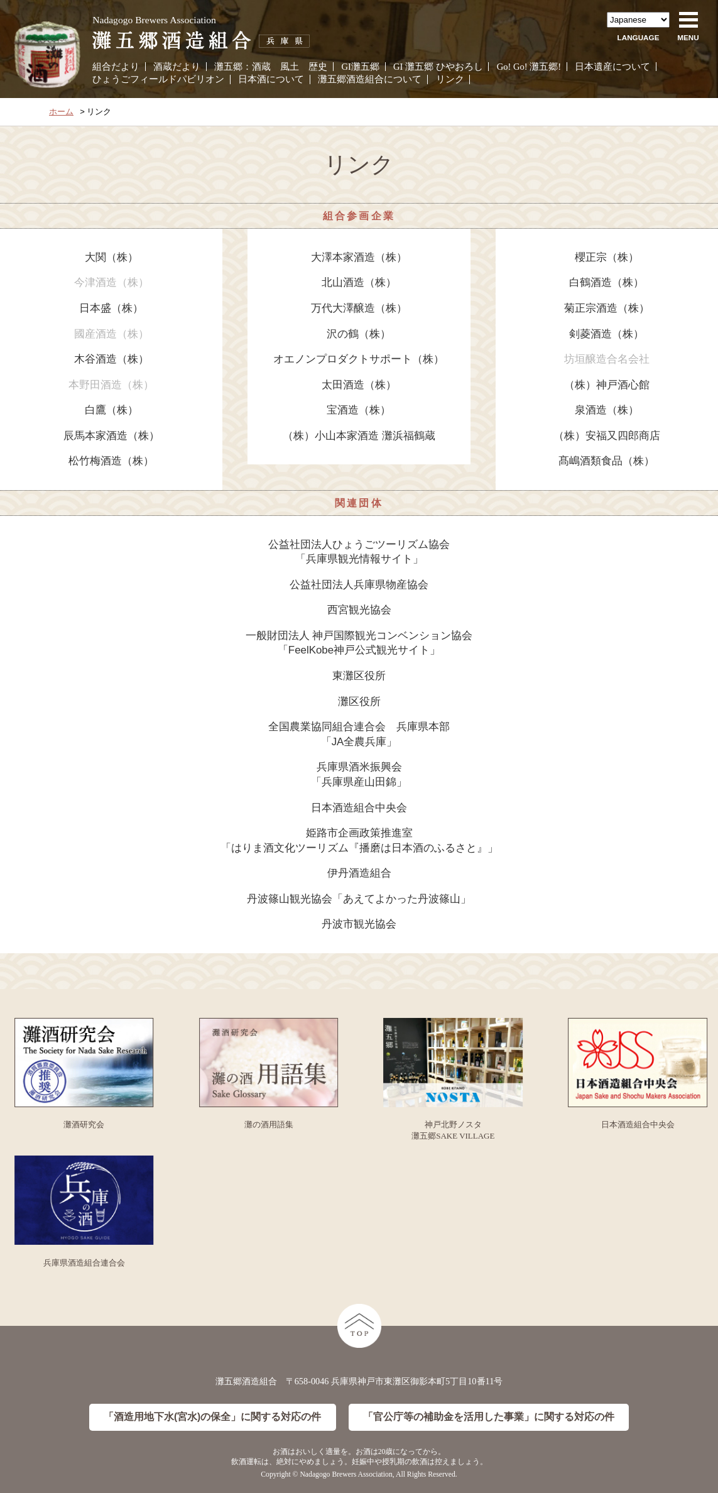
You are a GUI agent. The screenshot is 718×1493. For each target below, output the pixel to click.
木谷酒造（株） (111, 359)
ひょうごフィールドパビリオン (158, 79)
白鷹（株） (111, 410)
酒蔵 (261, 67)
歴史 (317, 67)
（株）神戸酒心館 (607, 385)
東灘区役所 (359, 676)
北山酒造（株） (359, 282)
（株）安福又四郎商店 (606, 436)
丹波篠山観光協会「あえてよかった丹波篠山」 (359, 899)
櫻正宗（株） (607, 257)
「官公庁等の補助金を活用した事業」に (488, 1417)
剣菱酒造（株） (606, 334)
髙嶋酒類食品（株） (606, 461)
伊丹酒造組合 (359, 873)
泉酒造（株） (607, 410)
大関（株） (111, 257)
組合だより (115, 67)
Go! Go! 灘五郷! (529, 67)
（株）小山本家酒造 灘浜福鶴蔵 (359, 436)
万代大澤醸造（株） (359, 308)
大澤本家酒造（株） (359, 257)
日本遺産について (612, 67)
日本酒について (271, 79)
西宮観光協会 (359, 610)
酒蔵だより (176, 67)
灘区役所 (359, 702)
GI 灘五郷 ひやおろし (438, 67)
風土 (289, 67)
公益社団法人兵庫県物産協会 (359, 585)
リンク (450, 79)
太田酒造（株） (359, 385)
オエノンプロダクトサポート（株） (358, 359)
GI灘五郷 (360, 67)
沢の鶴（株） (359, 334)
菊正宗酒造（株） (607, 308)
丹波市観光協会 (359, 924)
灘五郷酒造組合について (370, 79)
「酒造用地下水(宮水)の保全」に (212, 1417)
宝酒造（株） (359, 410)
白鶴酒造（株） (606, 282)
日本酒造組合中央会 (359, 808)
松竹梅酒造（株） (111, 461)
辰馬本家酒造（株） (111, 436)
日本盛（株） (111, 308)
